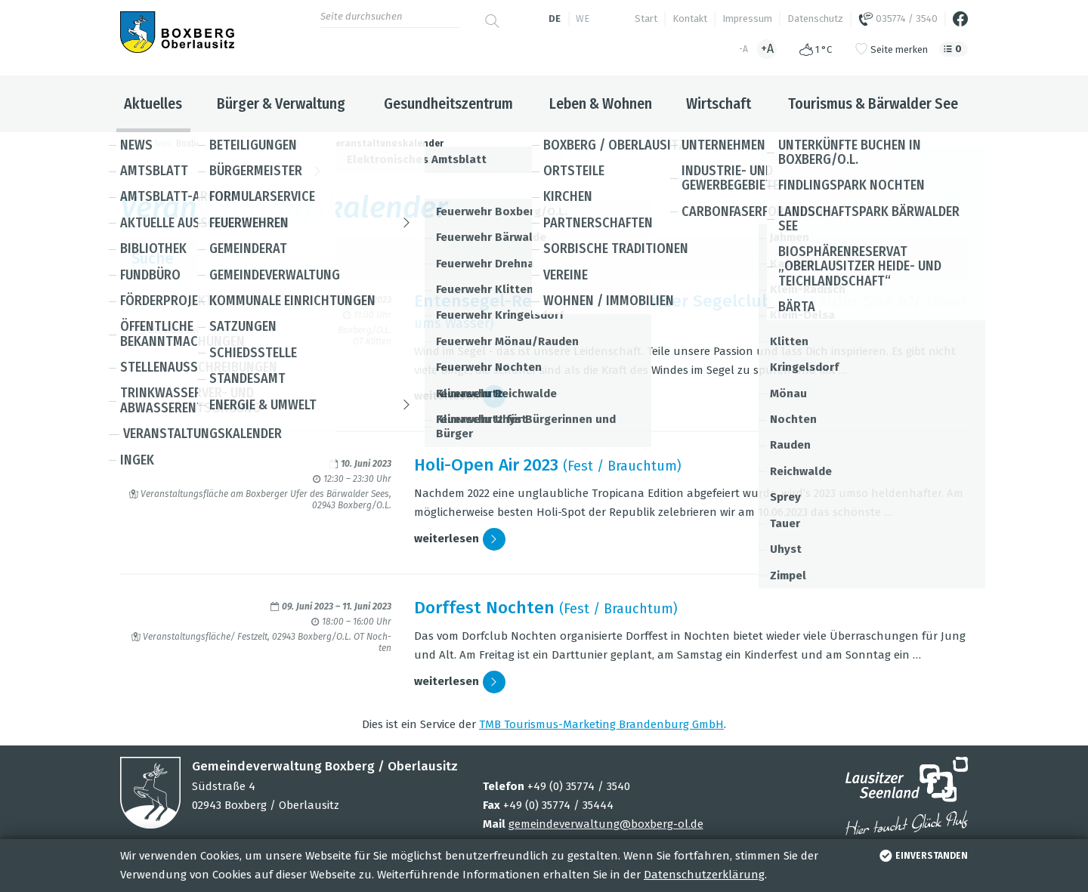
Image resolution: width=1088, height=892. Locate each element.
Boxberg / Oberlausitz (221, 143)
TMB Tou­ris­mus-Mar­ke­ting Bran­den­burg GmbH (601, 724)
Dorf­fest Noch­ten (484, 607)
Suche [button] (544, 258)
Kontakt (689, 18)
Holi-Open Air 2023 (486, 465)
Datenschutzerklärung (704, 874)
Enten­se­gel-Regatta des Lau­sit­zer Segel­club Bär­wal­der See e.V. (668, 301)
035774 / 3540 (898, 19)
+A (767, 49)
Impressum (747, 18)
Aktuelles (153, 103)
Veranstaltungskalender (387, 143)
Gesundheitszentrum (448, 103)
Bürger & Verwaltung (281, 103)
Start (646, 18)
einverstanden (922, 855)
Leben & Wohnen (600, 103)
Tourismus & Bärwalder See (873, 103)
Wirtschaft (718, 103)
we (582, 18)
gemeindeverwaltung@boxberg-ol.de (605, 824)
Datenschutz (815, 18)
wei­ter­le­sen (459, 396)
